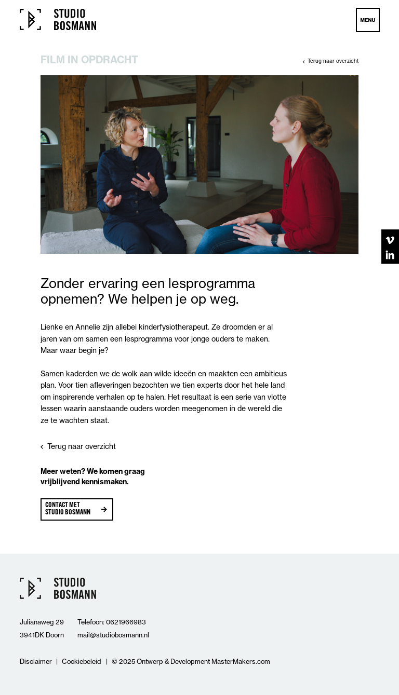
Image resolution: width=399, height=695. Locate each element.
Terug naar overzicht (333, 61)
